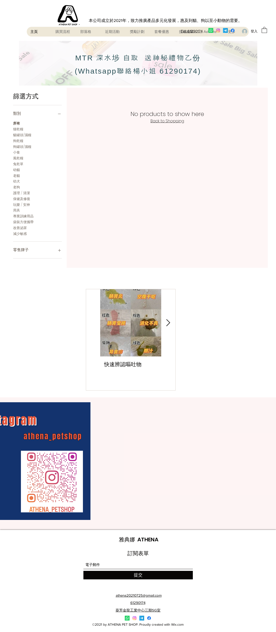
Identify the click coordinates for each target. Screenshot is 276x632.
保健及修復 (21, 198)
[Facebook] (232, 30)
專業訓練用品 (23, 216)
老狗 (16, 187)
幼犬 (16, 181)
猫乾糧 (18, 129)
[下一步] (245, 63)
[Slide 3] (144, 74)
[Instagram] (218, 30)
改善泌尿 (20, 227)
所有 (16, 123)
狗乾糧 (18, 140)
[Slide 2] (138, 74)
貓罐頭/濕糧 (22, 134)
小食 (16, 152)
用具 (16, 210)
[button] (264, 30)
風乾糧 (18, 158)
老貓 (16, 175)
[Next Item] (168, 323)
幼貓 (16, 169)
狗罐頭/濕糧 (22, 146)
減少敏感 (20, 233)
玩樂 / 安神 (21, 204)
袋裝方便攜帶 (23, 221)
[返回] (31, 63)
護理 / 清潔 (21, 192)
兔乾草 (18, 163)
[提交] (138, 575)
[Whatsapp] (210, 30)
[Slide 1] (132, 74)
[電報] (225, 30)
